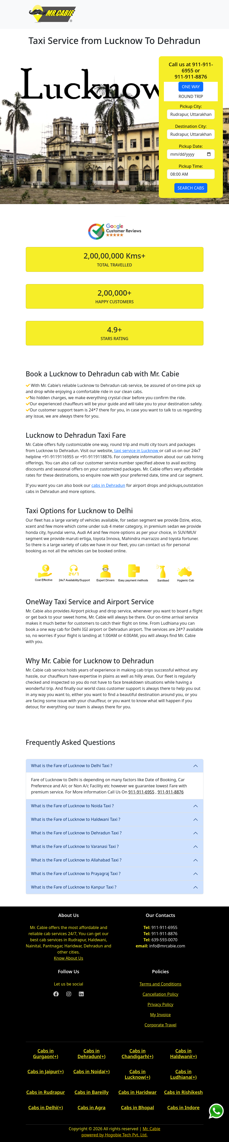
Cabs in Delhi (42, 1107)
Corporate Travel (160, 1025)
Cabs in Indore (183, 1107)
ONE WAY (191, 86)
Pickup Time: (191, 166)
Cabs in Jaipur (43, 1071)
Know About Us (68, 958)
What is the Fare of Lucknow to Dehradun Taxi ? (76, 833)
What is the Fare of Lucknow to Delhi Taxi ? (71, 765)
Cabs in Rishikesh (183, 1092)
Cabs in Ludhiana (181, 1074)
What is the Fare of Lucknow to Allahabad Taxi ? (76, 860)
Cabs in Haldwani (180, 1053)
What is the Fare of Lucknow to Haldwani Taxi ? (75, 819)
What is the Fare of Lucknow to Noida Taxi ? (72, 806)
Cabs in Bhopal (137, 1107)
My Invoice (160, 1014)
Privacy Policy (160, 1004)
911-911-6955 (141, 792)
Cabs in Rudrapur (45, 1092)
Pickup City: (191, 106)
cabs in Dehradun (108, 485)
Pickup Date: (191, 146)
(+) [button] (55, 1056)
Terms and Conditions (161, 984)
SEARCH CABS (191, 188)
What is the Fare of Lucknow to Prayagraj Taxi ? (75, 873)
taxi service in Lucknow (136, 450)
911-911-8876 (171, 792)
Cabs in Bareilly (92, 1092)
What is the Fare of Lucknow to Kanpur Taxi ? (73, 887)
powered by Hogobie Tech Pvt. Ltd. (114, 1135)
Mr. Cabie (151, 1129)
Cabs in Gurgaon (43, 1053)
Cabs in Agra (91, 1107)
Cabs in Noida (88, 1071)
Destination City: (191, 126)
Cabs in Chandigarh (135, 1053)
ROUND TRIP (190, 96)
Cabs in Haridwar (137, 1092)
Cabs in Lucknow (135, 1074)
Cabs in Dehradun (89, 1053)
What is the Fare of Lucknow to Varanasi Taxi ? (75, 846)
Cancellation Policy (160, 994)
